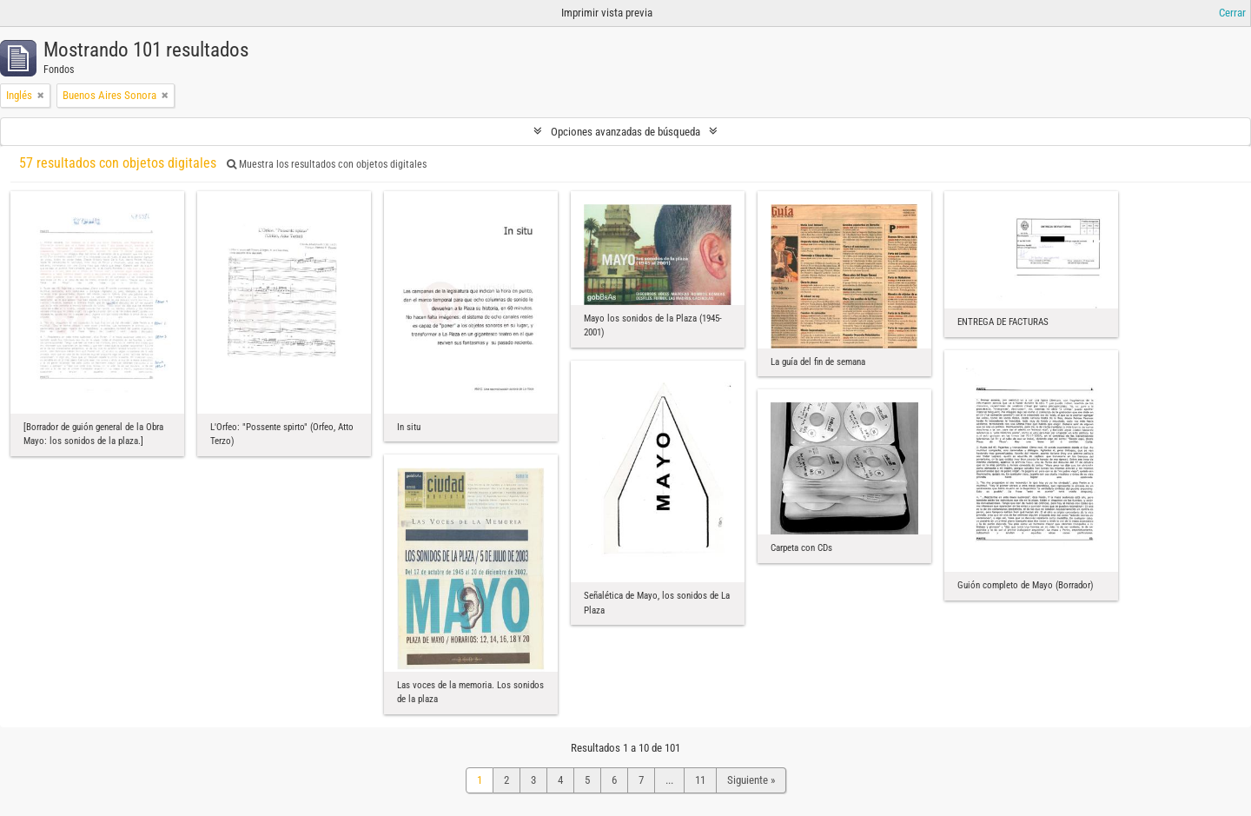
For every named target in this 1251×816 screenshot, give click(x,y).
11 (700, 779)
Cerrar (1232, 12)
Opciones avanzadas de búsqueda (625, 131)
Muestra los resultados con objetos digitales (327, 164)
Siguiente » (751, 779)
